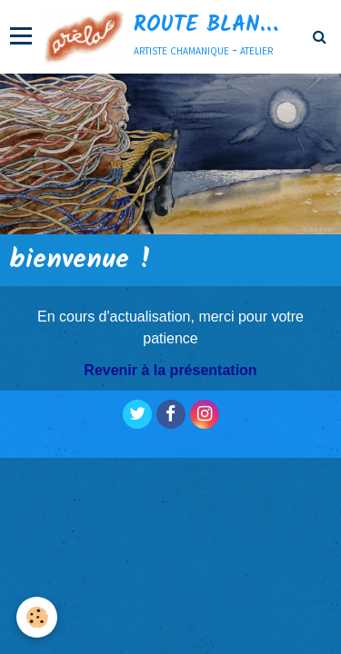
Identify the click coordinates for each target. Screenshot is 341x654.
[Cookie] (36, 617)
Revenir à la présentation (170, 370)
